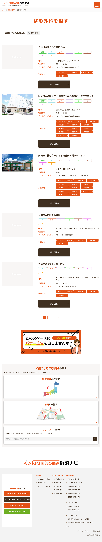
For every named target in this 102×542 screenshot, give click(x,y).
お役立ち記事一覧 (73, 479)
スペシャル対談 (72, 503)
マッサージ (61, 195)
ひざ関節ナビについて (75, 515)
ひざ (60, 52)
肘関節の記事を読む (74, 486)
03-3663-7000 (61, 231)
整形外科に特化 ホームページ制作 (17, 493)
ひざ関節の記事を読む (75, 483)
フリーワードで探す (44, 486)
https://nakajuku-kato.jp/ (66, 286)
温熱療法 (86, 128)
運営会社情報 (96, 531)
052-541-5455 (61, 112)
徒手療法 (61, 76)
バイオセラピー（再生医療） (64, 121)
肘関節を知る (58, 483)
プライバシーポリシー (83, 531)
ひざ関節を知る (59, 479)
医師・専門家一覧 (73, 510)
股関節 (43, 52)
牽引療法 (61, 128)
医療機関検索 (11, 10)
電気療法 (74, 128)
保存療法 (80, 121)
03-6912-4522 (61, 283)
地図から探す (42, 483)
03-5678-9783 (61, 63)
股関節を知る (58, 486)
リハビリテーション (87, 72)
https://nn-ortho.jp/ (64, 234)
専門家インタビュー (74, 506)
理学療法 (74, 132)
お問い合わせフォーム (17, 505)
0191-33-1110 (61, 172)
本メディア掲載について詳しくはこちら (17, 499)
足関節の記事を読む (74, 497)
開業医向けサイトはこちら (17, 511)
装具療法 (61, 132)
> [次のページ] (58, 317)
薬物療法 (86, 132)
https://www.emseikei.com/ (67, 67)
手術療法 (92, 121)
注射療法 (86, 125)
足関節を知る (58, 493)
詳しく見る (54, 84)
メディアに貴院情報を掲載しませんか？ (80, 523)
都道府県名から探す (44, 479)
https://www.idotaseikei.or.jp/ (68, 115)
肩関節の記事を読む (74, 493)
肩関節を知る (58, 490)
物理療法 (74, 72)
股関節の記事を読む (74, 490)
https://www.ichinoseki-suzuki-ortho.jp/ (72, 175)
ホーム (4, 10)
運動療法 (61, 72)
